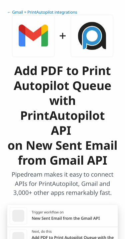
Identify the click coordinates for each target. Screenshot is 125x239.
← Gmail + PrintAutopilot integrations (42, 12)
